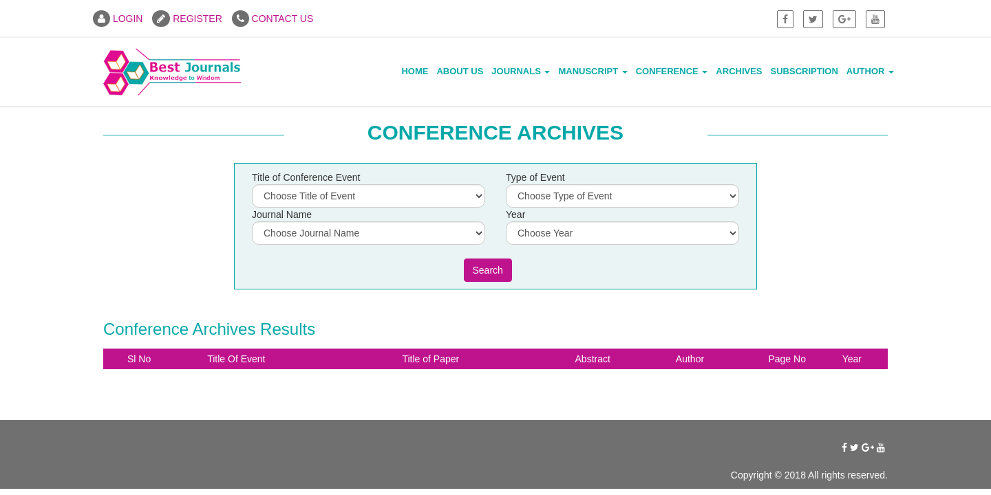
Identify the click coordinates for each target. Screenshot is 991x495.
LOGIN (117, 18)
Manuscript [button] (592, 71)
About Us (459, 71)
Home (414, 71)
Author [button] (870, 71)
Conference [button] (672, 71)
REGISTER (187, 18)
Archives (739, 71)
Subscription (804, 71)
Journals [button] (520, 71)
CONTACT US (273, 18)
